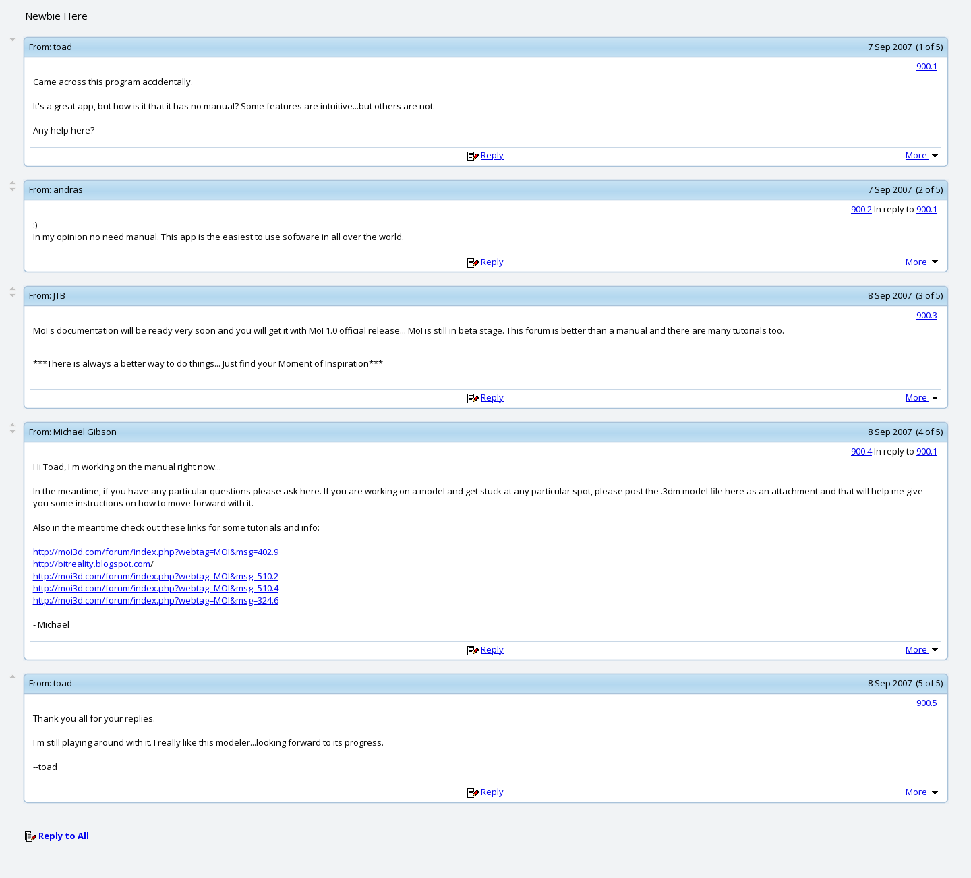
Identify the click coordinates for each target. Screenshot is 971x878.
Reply (492, 155)
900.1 (926, 66)
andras (68, 189)
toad (62, 46)
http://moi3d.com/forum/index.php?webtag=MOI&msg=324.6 (155, 600)
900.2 (861, 209)
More (923, 155)
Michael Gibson (85, 432)
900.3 (926, 315)
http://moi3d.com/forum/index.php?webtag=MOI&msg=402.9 (155, 552)
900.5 (926, 703)
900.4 (861, 451)
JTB (59, 295)
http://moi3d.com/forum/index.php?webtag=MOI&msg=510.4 (155, 588)
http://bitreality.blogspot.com (91, 564)
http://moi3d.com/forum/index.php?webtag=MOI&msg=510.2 (155, 576)
